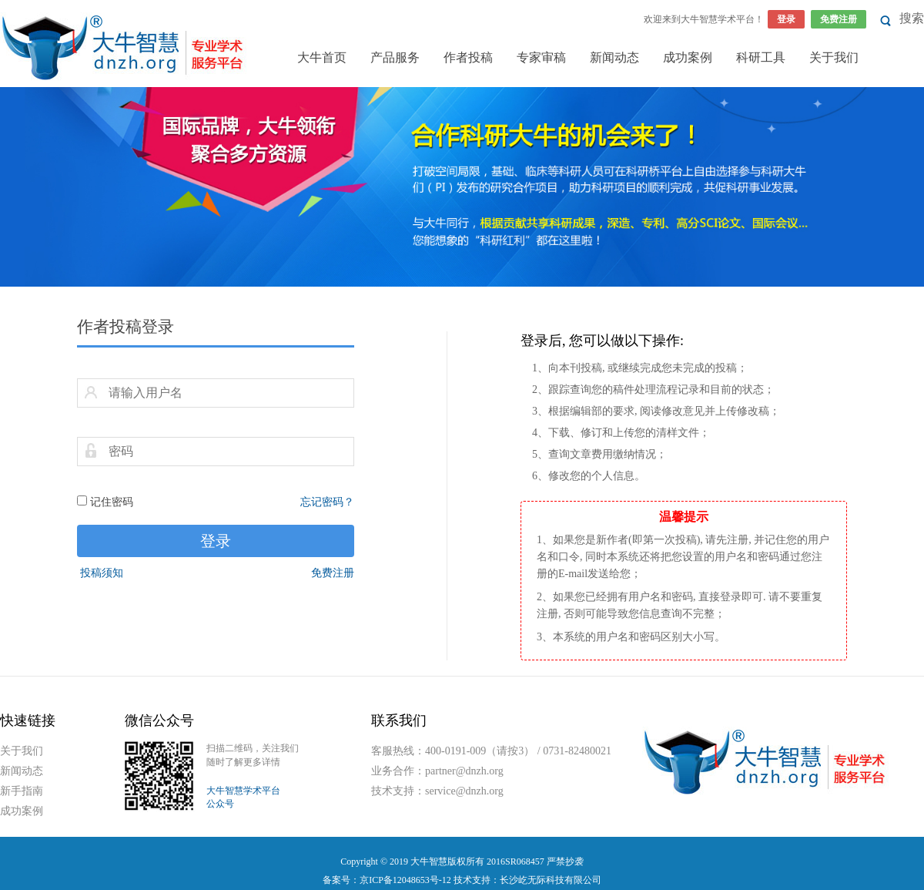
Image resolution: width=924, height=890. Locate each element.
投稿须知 (101, 573)
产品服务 (395, 57)
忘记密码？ (327, 502)
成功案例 (687, 57)
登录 (786, 19)
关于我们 (834, 57)
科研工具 (760, 57)
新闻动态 (614, 57)
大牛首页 (321, 57)
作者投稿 (468, 57)
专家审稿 (541, 57)
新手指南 (21, 791)
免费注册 (838, 19)
